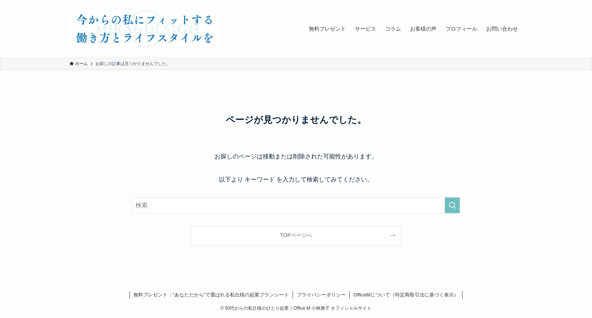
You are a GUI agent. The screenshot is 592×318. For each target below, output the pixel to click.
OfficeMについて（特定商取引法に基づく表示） (406, 295)
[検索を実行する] (452, 205)
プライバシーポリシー (321, 295)
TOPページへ (296, 235)
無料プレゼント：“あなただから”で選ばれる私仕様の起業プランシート (211, 295)
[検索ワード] (296, 205)
